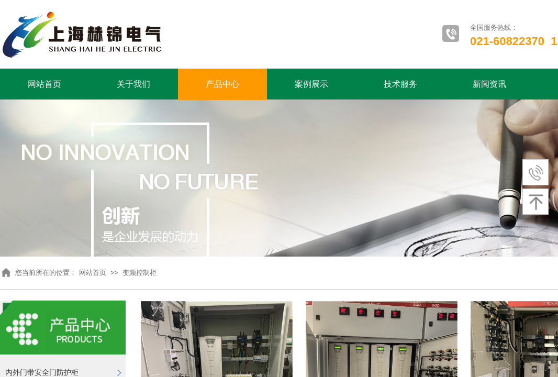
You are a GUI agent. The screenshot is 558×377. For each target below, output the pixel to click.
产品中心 (222, 84)
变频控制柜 (139, 272)
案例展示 (311, 84)
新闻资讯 (489, 84)
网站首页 (44, 84)
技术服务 (400, 84)
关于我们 (133, 84)
